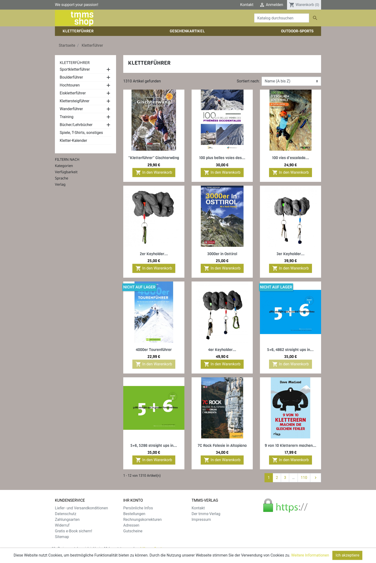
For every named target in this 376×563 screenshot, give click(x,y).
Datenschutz (65, 513)
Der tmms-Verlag (206, 513)
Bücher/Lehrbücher (76, 124)
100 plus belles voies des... (222, 157)
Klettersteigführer (74, 101)
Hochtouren (70, 85)
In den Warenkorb (153, 172)
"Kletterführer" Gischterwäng (153, 157)
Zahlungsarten (67, 519)
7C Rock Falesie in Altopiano (222, 445)
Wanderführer (71, 109)
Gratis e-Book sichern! (73, 531)
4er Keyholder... (222, 349)
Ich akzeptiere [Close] (347, 555)
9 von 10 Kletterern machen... (290, 445)
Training (66, 117)
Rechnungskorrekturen (142, 519)
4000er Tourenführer (154, 349)
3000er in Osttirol (222, 253)
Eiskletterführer (73, 93)
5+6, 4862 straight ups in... (290, 349)
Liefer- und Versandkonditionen (81, 508)
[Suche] (281, 18)
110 (304, 477)
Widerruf (62, 525)
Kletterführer (75, 62)
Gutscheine (132, 531)
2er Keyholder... (154, 253)
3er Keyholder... (290, 253)
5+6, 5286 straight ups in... (153, 445)
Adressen (131, 525)
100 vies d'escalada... (290, 157)
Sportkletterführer (75, 69)
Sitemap (62, 536)
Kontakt (246, 4)
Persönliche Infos (138, 508)
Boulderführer (71, 77)
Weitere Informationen (310, 555)
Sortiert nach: (248, 81)
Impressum (201, 519)
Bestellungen (134, 513)
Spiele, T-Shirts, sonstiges (81, 132)
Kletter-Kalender (73, 140)
